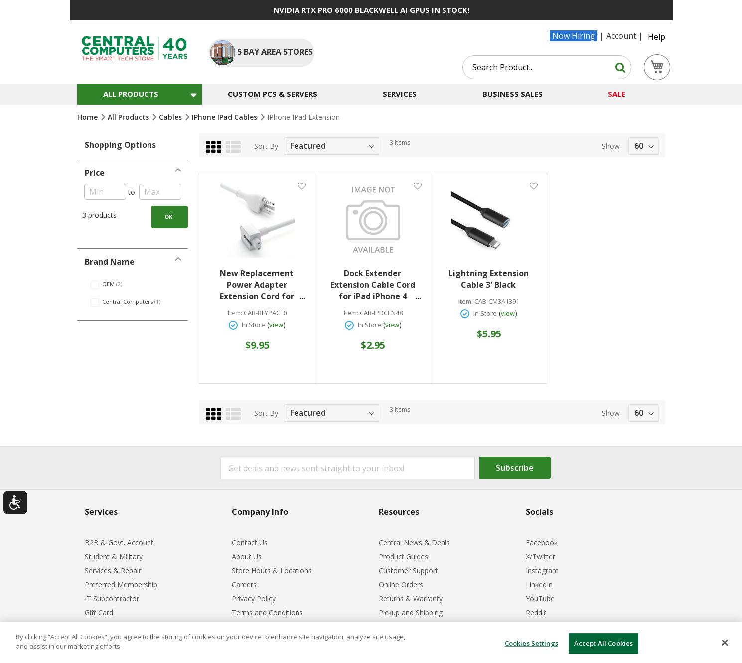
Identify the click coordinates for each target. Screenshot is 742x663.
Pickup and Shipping (411, 612)
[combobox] (546, 67)
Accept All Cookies (603, 643)
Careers (244, 584)
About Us (247, 556)
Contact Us (250, 542)
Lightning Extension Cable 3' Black (488, 279)
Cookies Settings (531, 643)
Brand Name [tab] (110, 261)
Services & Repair (113, 570)
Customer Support (408, 570)
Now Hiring (573, 35)
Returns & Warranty (411, 598)
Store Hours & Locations (272, 570)
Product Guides (403, 556)
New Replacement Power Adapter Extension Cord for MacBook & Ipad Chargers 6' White (262, 285)
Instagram (542, 570)
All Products (129, 117)
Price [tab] (95, 172)
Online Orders (401, 584)
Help (656, 36)
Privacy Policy (254, 598)
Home (88, 117)
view (276, 324)
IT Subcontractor (112, 598)
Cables (171, 117)
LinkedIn (539, 584)
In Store (253, 324)
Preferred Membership (121, 584)
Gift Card (99, 612)
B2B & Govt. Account (119, 542)
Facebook (542, 542)
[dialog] (371, 642)
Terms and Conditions (267, 612)
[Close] (725, 642)
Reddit (536, 612)
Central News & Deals (414, 542)
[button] (302, 185)
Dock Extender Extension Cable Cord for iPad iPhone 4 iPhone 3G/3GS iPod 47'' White (373, 285)
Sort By (266, 146)
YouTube (540, 598)
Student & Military (114, 556)
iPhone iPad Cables (225, 117)
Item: (235, 313)
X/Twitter (540, 556)
